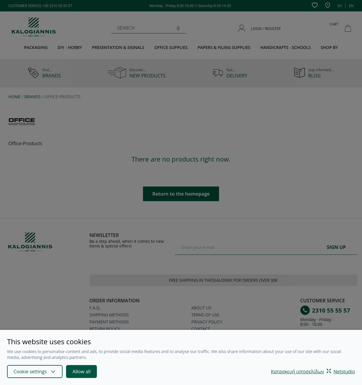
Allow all (81, 371)
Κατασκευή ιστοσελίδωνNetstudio (313, 371)
